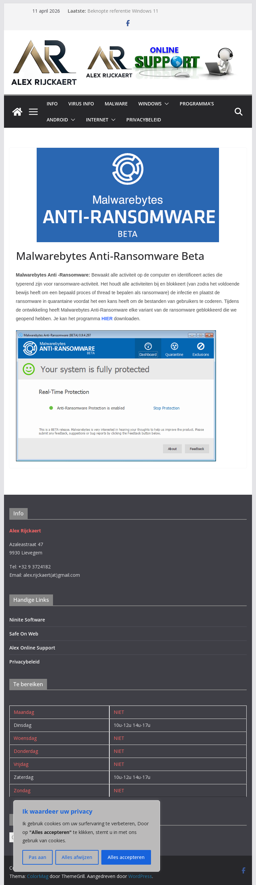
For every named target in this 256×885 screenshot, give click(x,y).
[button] (165, 103)
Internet (97, 119)
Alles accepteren (126, 857)
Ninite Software (27, 619)
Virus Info (81, 103)
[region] (86, 836)
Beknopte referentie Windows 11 (122, 11)
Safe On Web (23, 633)
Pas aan (37, 857)
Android (57, 119)
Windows (150, 103)
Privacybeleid (143, 119)
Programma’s (197, 103)
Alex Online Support (32, 647)
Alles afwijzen (77, 857)
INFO (52, 103)
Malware (116, 103)
